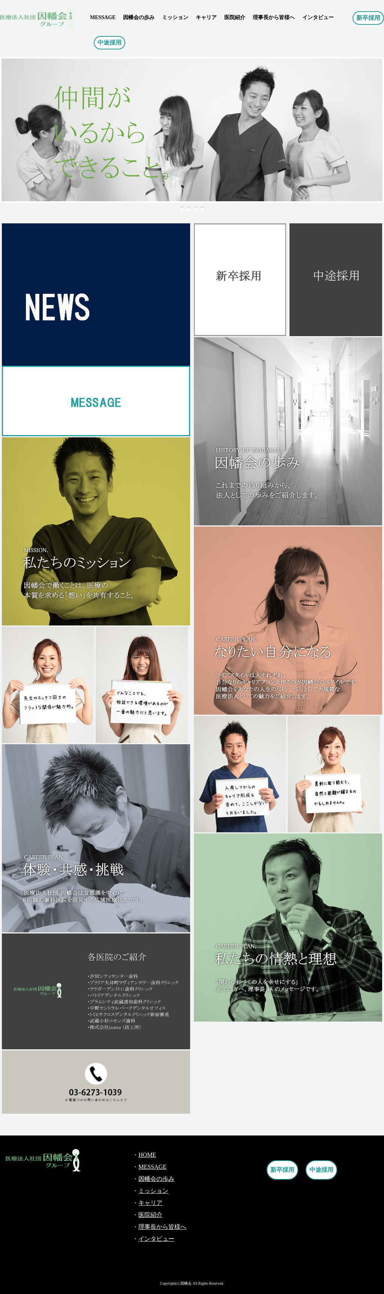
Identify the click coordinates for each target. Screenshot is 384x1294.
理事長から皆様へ (274, 17)
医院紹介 (234, 17)
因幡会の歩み (138, 17)
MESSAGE (103, 17)
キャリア (206, 17)
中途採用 (110, 42)
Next (10, 138)
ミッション (175, 17)
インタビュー (318, 17)
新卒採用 (368, 18)
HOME (147, 1155)
